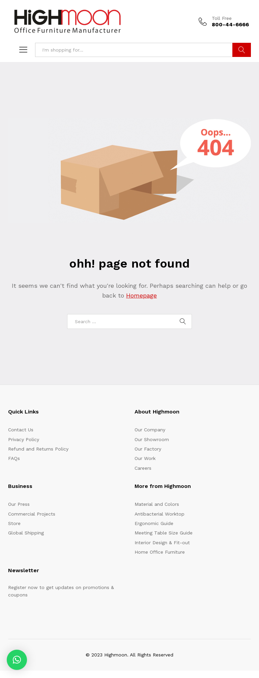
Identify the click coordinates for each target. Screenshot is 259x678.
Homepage (141, 295)
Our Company (150, 429)
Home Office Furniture (160, 552)
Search (241, 50)
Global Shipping (26, 532)
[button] (17, 660)
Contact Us (20, 429)
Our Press (19, 504)
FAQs (14, 458)
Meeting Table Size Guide (164, 532)
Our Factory (148, 449)
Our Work (145, 458)
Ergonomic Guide (154, 523)
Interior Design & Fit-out (162, 542)
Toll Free (222, 18)
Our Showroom (152, 439)
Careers (143, 468)
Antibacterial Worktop (159, 514)
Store (14, 523)
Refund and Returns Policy (38, 449)
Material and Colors (157, 504)
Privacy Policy (23, 439)
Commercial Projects (31, 514)
